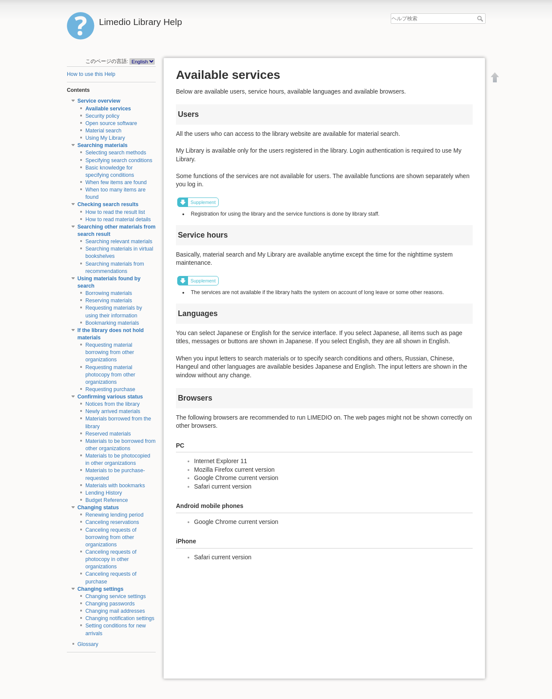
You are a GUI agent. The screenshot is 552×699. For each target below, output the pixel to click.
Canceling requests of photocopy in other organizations (111, 559)
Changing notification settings (119, 618)
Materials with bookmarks (115, 486)
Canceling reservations (112, 522)
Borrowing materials (108, 293)
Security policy (102, 116)
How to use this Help (91, 74)
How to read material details (118, 219)
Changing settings (101, 589)
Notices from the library (112, 404)
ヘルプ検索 (481, 19)
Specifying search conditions (118, 160)
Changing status (98, 508)
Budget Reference (106, 500)
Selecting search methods (115, 153)
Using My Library (105, 138)
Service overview (99, 101)
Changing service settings (115, 596)
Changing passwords (110, 604)
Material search (103, 131)
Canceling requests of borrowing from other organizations (111, 537)
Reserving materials (108, 301)
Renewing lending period (114, 515)
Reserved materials (108, 434)
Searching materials (103, 145)
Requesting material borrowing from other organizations (109, 352)
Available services (108, 109)
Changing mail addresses (115, 611)
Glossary (88, 644)
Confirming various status (110, 397)
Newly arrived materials (112, 411)
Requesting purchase (110, 389)
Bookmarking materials (112, 323)
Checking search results (108, 204)
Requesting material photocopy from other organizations (110, 374)
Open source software (111, 123)
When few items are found (116, 182)
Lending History (103, 493)
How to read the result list (115, 212)
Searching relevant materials (118, 241)
